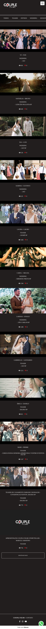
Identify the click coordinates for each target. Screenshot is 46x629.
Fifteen (24, 18)
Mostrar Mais (23, 555)
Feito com (23, 627)
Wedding (33, 18)
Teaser (15, 18)
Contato (29, 618)
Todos (6, 18)
